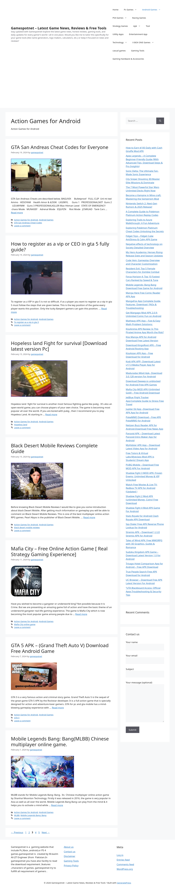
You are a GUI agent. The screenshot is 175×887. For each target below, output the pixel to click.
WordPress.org (125, 869)
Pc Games (131, 9)
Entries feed (123, 859)
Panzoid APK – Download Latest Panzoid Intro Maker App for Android (143, 437)
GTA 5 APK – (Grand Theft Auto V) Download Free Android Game (60, 648)
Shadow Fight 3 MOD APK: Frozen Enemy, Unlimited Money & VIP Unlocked (144, 476)
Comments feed (125, 864)
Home (115, 9)
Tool (148, 26)
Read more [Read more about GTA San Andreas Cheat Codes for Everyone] (17, 212)
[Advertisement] (87, 89)
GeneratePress (124, 882)
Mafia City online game (24, 624)
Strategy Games (120, 26)
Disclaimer (69, 856)
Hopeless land (20, 424)
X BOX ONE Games (144, 42)
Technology (121, 42)
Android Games (152, 9)
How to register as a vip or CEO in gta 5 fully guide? (60, 247)
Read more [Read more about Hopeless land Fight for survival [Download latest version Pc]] (51, 414)
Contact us (69, 851)
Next (46, 832)
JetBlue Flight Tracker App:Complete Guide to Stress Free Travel (145, 401)
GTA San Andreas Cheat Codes (28, 222)
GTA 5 (16, 717)
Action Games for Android (26, 220)
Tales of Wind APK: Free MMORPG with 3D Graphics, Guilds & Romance (144, 544)
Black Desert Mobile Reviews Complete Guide (54, 448)
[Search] (160, 121)
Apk (138, 26)
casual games (119, 50)
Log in (120, 855)
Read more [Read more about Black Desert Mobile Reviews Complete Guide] (89, 517)
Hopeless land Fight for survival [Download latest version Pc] (59, 346)
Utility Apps (118, 34)
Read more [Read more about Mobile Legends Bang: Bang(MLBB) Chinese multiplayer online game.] (57, 805)
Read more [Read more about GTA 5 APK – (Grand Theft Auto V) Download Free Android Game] (58, 707)
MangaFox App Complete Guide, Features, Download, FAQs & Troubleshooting (143, 304)
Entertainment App (138, 34)
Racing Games (139, 17)
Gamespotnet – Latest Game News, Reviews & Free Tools (58, 28)
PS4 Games (121, 18)
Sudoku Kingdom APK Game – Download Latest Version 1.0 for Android (143, 555)
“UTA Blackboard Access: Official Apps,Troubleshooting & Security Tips (143, 591)
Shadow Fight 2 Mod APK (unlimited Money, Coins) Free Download (142, 500)
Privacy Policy (71, 865)
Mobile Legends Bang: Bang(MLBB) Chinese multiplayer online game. (60, 741)
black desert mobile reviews (27, 527)
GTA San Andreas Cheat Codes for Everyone (59, 147)
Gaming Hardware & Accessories (128, 58)
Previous (17, 832)
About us (69, 846)
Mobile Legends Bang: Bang (33, 815)
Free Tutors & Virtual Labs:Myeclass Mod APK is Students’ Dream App (140, 457)
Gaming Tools (137, 50)
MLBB (16, 815)
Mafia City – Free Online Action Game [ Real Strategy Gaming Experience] (59, 551)
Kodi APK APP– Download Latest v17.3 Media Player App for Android (143, 365)
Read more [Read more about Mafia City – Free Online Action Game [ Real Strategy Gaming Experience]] (81, 614)
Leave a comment (22, 225)
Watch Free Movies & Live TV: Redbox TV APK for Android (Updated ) (141, 488)
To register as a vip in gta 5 (26, 322)
